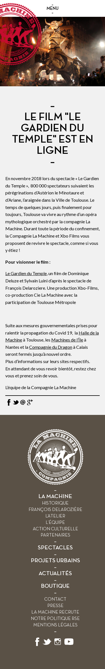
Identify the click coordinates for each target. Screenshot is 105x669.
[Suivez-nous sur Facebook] (37, 645)
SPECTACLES (55, 548)
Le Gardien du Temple (26, 273)
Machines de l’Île (67, 339)
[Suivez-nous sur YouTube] (69, 645)
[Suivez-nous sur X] (47, 645)
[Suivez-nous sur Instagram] (58, 645)
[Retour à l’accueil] (55, 484)
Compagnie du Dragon (50, 347)
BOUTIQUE (55, 586)
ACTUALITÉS (55, 574)
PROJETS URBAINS (55, 561)
